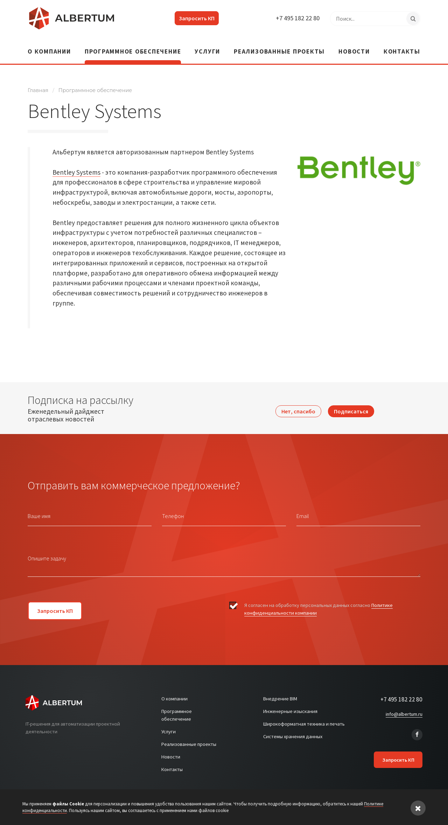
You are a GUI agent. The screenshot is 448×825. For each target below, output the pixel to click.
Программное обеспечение (133, 46)
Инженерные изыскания (290, 705)
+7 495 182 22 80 (296, 18)
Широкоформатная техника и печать (304, 718)
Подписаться (351, 401)
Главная (38, 84)
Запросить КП (192, 18)
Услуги (207, 46)
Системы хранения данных (292, 730)
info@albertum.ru (404, 708)
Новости (354, 46)
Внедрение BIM (280, 693)
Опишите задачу (47, 551)
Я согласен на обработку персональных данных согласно (318, 603)
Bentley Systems (76, 166)
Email (302, 509)
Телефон (173, 509)
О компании (49, 46)
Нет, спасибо (298, 401)
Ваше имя (39, 509)
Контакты (402, 46)
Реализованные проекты (279, 46)
